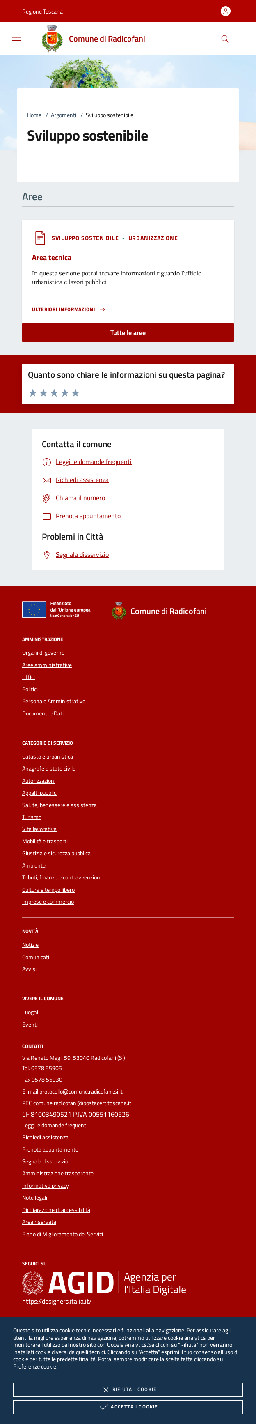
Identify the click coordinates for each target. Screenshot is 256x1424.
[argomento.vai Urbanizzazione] (153, 237)
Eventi (30, 1024)
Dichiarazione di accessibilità (56, 1209)
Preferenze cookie (34, 1366)
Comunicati (35, 957)
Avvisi (29, 969)
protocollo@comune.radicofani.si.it (81, 1091)
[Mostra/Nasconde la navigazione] (16, 38)
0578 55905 (46, 1068)
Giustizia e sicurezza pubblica (56, 853)
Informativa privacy (45, 1185)
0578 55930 (47, 1079)
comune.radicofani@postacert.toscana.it (82, 1103)
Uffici (28, 676)
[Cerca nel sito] (225, 39)
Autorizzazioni (38, 780)
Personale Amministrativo (53, 701)
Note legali (34, 1197)
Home (34, 115)
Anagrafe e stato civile (48, 768)
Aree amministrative (47, 664)
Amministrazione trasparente (58, 1173)
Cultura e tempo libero (48, 889)
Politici (30, 689)
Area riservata (39, 1221)
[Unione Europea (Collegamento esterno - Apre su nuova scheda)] (58, 611)
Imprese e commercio (48, 901)
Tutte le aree (128, 332)
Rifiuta (128, 1389)
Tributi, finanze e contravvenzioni (61, 877)
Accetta (128, 1407)
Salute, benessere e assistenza (59, 805)
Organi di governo (43, 652)
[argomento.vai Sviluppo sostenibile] (86, 237)
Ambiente (34, 865)
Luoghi (30, 1012)
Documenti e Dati (43, 713)
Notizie (30, 944)
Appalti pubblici (39, 792)
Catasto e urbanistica (47, 756)
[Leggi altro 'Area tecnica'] (69, 309)
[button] (42, 11)
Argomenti (63, 115)
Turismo (31, 817)
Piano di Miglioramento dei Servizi (62, 1234)
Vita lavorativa (39, 828)
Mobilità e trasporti (45, 841)
